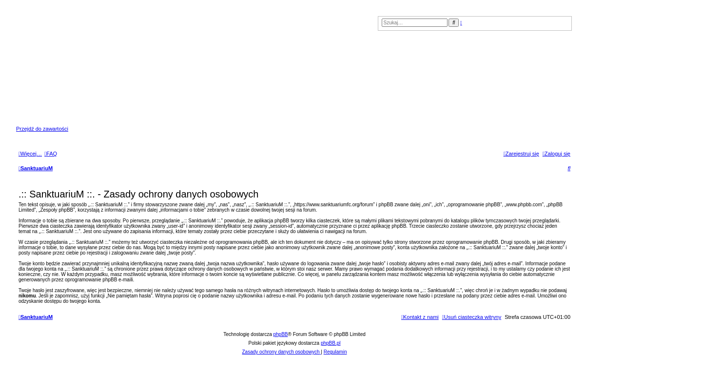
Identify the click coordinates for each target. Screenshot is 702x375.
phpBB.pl (331, 343)
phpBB (280, 334)
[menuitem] (50, 154)
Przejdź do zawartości (42, 129)
